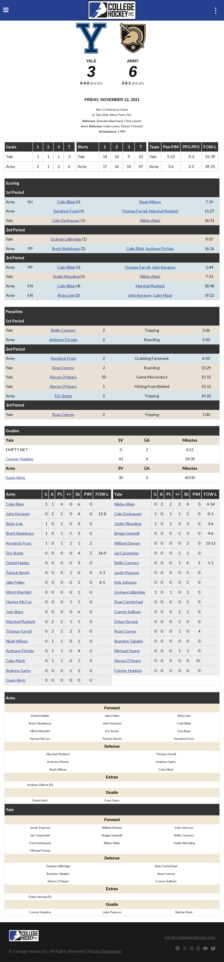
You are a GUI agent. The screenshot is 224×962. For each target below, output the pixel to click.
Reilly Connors (63, 330)
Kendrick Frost (66, 211)
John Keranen (164, 267)
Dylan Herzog (126, 621)
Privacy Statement (104, 951)
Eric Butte (63, 395)
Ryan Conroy (63, 367)
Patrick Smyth (18, 572)
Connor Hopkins (19, 458)
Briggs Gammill (127, 533)
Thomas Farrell (134, 211)
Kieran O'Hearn (63, 377)
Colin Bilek (66, 201)
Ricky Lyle (66, 295)
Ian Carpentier (126, 553)
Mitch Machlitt (19, 592)
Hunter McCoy (19, 601)
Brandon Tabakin (128, 641)
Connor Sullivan (127, 611)
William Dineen (127, 543)
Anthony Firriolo (160, 248)
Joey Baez (14, 611)
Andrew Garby (18, 670)
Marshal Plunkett (163, 211)
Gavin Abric (15, 477)
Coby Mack (162, 295)
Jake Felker (15, 582)
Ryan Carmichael (128, 601)
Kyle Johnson (125, 582)
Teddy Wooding (66, 276)
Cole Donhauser (66, 220)
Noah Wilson (150, 201)
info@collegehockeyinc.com (189, 937)
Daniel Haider (18, 562)
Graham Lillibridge (66, 239)
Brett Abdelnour (66, 248)
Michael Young (127, 650)
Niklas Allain (150, 220)
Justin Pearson (126, 572)
